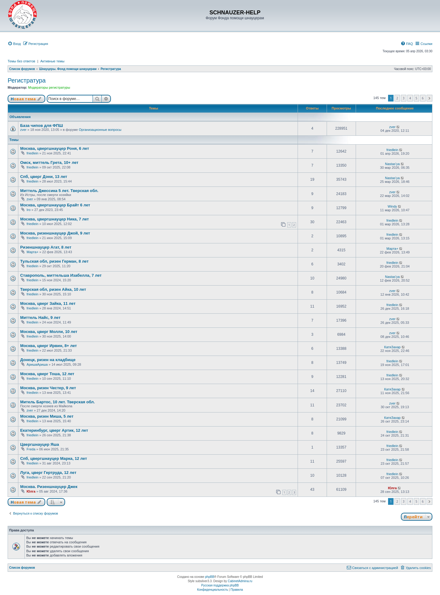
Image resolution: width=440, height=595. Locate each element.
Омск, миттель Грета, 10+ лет (49, 162)
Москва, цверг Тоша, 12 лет (47, 373)
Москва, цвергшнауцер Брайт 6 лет (55, 205)
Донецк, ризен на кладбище (47, 359)
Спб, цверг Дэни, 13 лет (43, 176)
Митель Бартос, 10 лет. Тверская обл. (57, 402)
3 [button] (404, 98)
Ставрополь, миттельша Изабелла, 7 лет (61, 275)
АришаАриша (37, 364)
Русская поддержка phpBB (220, 585)
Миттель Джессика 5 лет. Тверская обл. (59, 190)
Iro (29, 210)
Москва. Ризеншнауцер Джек (48, 486)
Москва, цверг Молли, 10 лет (48, 331)
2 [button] (397, 98)
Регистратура (27, 80)
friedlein (32, 153)
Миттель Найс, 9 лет (40, 317)
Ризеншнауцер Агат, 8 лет (45, 247)
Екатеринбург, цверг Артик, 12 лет (54, 430)
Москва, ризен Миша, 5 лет (46, 416)
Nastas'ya (392, 164)
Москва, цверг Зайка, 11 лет (47, 303)
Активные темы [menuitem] (52, 61)
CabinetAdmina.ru (240, 581)
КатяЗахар (392, 347)
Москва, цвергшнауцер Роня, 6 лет (54, 148)
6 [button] (423, 98)
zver (23, 129)
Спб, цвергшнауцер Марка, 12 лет (53, 458)
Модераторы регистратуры (49, 87)
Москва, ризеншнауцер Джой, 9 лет (55, 233)
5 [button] (416, 98)
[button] (429, 98)
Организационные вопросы (100, 129)
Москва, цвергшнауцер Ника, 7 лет (54, 219)
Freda (31, 449)
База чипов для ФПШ (41, 125)
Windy (392, 206)
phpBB (209, 576)
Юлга (31, 491)
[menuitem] (14, 43)
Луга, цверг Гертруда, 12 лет (48, 472)
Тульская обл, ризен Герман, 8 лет (54, 261)
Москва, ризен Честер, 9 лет (48, 388)
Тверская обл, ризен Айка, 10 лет (53, 289)
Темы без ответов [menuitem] (21, 61)
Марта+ (32, 252)
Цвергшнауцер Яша (39, 444)
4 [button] (410, 98)
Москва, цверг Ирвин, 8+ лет (48, 345)
